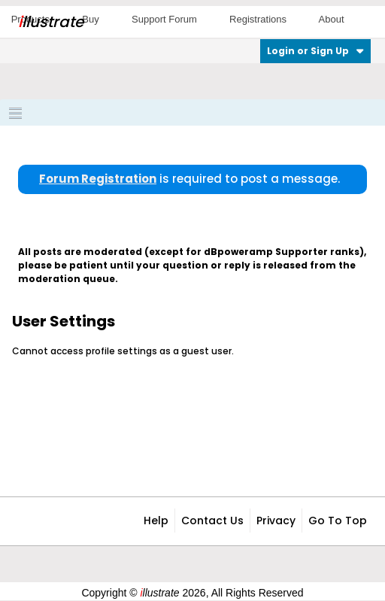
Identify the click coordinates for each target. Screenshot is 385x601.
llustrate (50, 21)
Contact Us (212, 520)
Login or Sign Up (315, 50)
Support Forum (164, 19)
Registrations (257, 19)
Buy (90, 19)
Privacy (276, 520)
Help (156, 520)
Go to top (337, 520)
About (331, 19)
